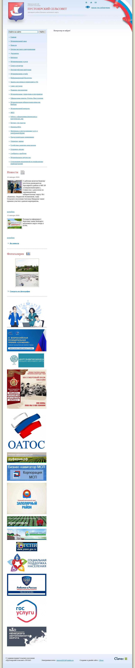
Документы (15, 53)
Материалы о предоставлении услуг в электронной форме (24, 132)
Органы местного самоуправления (23, 49)
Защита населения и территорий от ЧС (24, 82)
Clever (101, 660)
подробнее (10, 212)
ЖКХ (12, 113)
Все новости (14, 243)
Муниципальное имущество (21, 157)
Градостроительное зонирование (22, 137)
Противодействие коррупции (21, 70)
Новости (14, 45)
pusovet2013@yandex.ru (65, 660)
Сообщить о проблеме (18, 153)
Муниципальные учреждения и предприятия (26, 94)
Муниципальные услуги (19, 62)
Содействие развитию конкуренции (23, 145)
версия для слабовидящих (98, 8)
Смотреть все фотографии (20, 291)
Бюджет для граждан (18, 123)
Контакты (14, 57)
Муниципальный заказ (19, 41)
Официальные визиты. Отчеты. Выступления (27, 98)
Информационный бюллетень (21, 78)
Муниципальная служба (19, 74)
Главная (13, 37)
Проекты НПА (16, 127)
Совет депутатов (16, 86)
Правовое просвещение (19, 90)
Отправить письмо (17, 149)
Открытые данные (17, 141)
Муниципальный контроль (20, 108)
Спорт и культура (17, 66)
